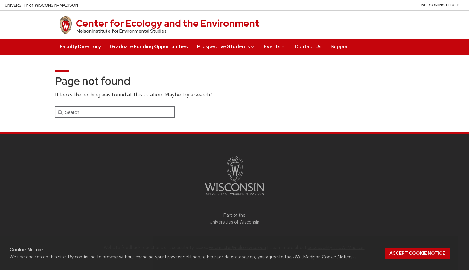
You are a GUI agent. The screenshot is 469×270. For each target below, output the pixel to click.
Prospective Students (226, 46)
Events (274, 46)
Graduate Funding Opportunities (149, 46)
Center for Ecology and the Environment (167, 23)
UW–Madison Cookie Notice (322, 257)
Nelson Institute (440, 4)
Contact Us (308, 46)
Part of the (234, 218)
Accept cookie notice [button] (417, 253)
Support (340, 46)
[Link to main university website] (234, 196)
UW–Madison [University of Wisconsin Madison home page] (41, 5)
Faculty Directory (80, 46)
